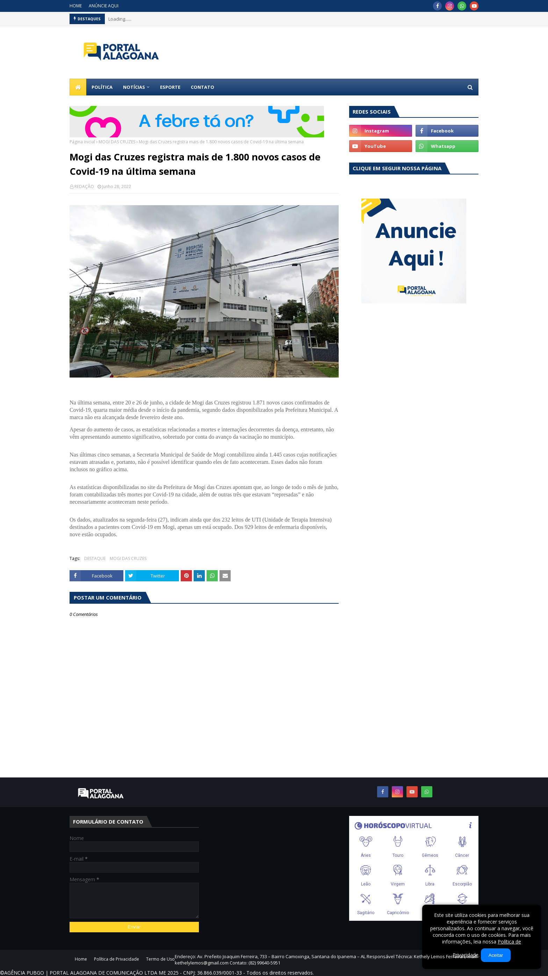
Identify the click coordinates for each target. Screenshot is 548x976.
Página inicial (82, 142)
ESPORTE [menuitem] (170, 87)
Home (81, 959)
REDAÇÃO (84, 186)
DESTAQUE (95, 558)
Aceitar (496, 955)
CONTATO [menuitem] (202, 87)
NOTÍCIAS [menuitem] (134, 87)
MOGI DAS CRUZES (117, 142)
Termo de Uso (160, 959)
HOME (76, 6)
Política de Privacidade (116, 959)
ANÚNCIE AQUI (103, 6)
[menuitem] (78, 87)
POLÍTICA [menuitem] (102, 87)
